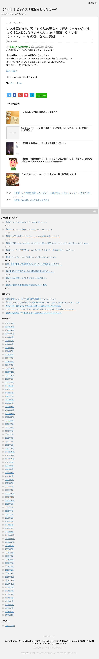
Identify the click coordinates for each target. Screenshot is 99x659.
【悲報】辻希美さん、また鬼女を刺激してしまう (43, 143)
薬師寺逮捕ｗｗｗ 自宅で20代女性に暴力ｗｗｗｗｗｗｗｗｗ (30, 299)
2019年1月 (9, 573)
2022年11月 (10, 414)
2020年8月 (9, 507)
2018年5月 (9, 601)
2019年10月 (10, 542)
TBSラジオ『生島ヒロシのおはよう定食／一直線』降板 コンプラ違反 (33, 306)
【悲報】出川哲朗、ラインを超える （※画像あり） (26, 278)
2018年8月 (9, 591)
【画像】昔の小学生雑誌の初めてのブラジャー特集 (26, 285)
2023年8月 (9, 382)
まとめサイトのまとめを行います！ (49, 648)
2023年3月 (9, 400)
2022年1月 (9, 448)
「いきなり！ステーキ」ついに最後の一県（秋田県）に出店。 (49, 174)
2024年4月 (9, 355)
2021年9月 (9, 462)
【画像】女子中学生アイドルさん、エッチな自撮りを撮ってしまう (32, 236)
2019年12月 (10, 535)
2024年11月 (10, 330)
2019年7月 (9, 553)
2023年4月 (9, 396)
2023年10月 (10, 375)
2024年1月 (9, 365)
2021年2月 (9, 487)
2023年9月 (9, 379)
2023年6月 (9, 389)
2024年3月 (9, 358)
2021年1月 (9, 490)
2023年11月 (10, 372)
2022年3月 (9, 441)
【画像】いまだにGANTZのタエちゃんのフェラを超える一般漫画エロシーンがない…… (40, 250)
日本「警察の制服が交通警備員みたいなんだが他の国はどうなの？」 (33, 264)
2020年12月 (10, 494)
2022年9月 (9, 421)
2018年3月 (9, 608)
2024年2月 (9, 362)
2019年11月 (10, 539)
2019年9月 (9, 546)
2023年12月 (10, 368)
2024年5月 (9, 351)
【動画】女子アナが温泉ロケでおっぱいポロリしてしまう (28, 229)
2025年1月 (9, 323)
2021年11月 (10, 455)
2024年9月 (9, 337)
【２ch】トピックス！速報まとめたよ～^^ (29, 9)
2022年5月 (9, 434)
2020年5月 (9, 518)
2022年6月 (9, 431)
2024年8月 (9, 341)
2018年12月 (10, 577)
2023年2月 (9, 403)
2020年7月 (9, 511)
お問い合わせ (48, 636)
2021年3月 (9, 483)
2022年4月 (9, 438)
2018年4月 (9, 605)
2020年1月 (9, 532)
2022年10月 (10, 417)
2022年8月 (9, 424)
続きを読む (11, 71)
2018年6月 (9, 598)
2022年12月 (10, 410)
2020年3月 (9, 525)
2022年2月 (9, 445)
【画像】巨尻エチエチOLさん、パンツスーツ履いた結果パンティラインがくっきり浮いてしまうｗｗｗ (47, 243)
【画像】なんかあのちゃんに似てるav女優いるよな (26, 222)
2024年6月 (9, 348)
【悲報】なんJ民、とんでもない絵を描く (31, 200)
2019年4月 (9, 563)
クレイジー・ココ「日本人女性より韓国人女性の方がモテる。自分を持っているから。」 (41, 309)
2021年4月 (9, 480)
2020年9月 (9, 504)
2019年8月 (9, 549)
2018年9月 (9, 587)
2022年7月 (9, 428)
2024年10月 (10, 334)
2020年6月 (9, 514)
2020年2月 (9, 528)
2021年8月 (9, 466)
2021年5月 (9, 476)
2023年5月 (9, 393)
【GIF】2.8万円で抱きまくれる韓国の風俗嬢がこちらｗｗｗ (29, 271)
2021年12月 (10, 452)
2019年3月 (9, 566)
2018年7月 (9, 594)
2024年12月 (10, 327)
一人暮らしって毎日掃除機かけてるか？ (39, 112)
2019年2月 (9, 570)
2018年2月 (9, 612)
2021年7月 (9, 469)
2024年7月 (9, 344)
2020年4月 (9, 521)
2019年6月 (9, 556)
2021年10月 (10, 459)
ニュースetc (15, 83)
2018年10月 (10, 584)
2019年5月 (9, 560)
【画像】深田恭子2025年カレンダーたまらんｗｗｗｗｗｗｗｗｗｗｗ (33, 313)
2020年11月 (10, 497)
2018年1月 (9, 615)
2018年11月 (10, 580)
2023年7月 (9, 386)
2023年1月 (9, 407)
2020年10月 (10, 500)
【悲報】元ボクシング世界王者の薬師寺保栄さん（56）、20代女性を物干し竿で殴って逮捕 (42, 302)
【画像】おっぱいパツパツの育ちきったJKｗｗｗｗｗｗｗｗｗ (30, 257)
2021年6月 (9, 473)
